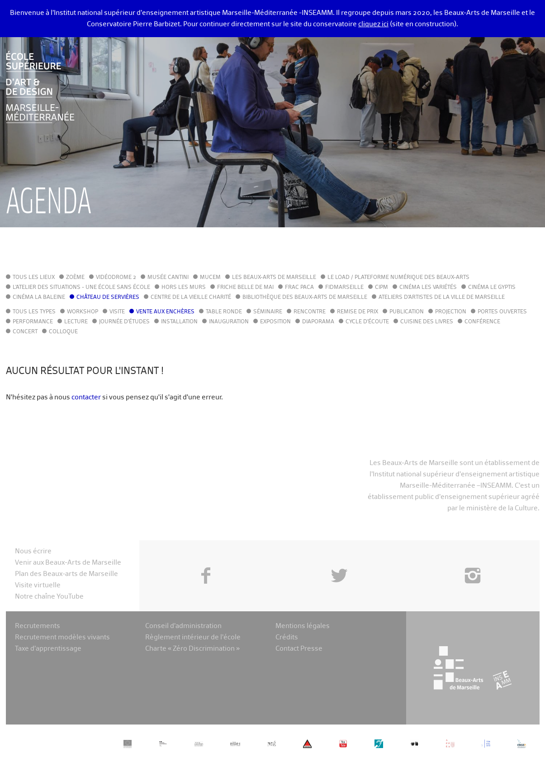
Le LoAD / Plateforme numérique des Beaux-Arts (398, 277)
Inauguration (229, 322)
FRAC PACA (299, 287)
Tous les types (34, 312)
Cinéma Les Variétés (428, 287)
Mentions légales (302, 626)
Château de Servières (107, 297)
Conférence (482, 322)
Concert (25, 332)
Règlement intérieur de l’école (193, 637)
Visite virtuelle (38, 585)
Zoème (75, 277)
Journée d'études (124, 322)
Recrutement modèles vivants (62, 637)
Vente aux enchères (165, 312)
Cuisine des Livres (426, 322)
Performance (33, 322)
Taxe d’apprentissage (48, 648)
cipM (381, 287)
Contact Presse (298, 648)
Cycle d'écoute (367, 322)
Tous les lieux (34, 277)
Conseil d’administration (183, 626)
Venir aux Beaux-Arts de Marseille (68, 562)
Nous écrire (33, 551)
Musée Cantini (168, 277)
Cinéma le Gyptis (492, 287)
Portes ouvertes (502, 312)
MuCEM (210, 277)
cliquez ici (373, 24)
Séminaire (267, 312)
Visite (117, 312)
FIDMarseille (344, 287)
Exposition (275, 322)
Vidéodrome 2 (116, 277)
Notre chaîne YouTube (49, 596)
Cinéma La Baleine (39, 297)
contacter (86, 397)
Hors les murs (183, 287)
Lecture (76, 322)
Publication (406, 312)
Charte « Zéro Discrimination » (192, 648)
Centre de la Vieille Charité (191, 297)
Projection (450, 312)
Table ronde (224, 312)
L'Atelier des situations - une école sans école (81, 287)
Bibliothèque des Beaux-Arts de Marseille (304, 297)
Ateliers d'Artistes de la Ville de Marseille (442, 297)
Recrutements (37, 626)
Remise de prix (357, 312)
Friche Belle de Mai (245, 287)
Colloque (63, 332)
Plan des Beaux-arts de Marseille (66, 574)
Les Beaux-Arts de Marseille (274, 277)
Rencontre (310, 312)
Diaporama (318, 322)
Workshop (82, 312)
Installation (179, 322)
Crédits (286, 637)
